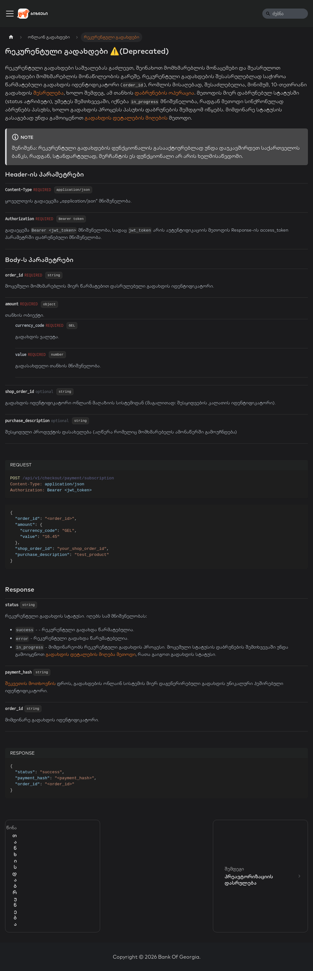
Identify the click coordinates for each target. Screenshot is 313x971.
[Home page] (11, 37)
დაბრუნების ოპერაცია (164, 93)
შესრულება (48, 93)
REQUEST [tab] (21, 465)
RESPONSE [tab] (22, 753)
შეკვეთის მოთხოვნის (30, 683)
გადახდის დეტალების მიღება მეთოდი (91, 654)
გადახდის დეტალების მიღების (126, 118)
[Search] (285, 14)
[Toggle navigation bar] (10, 13)
